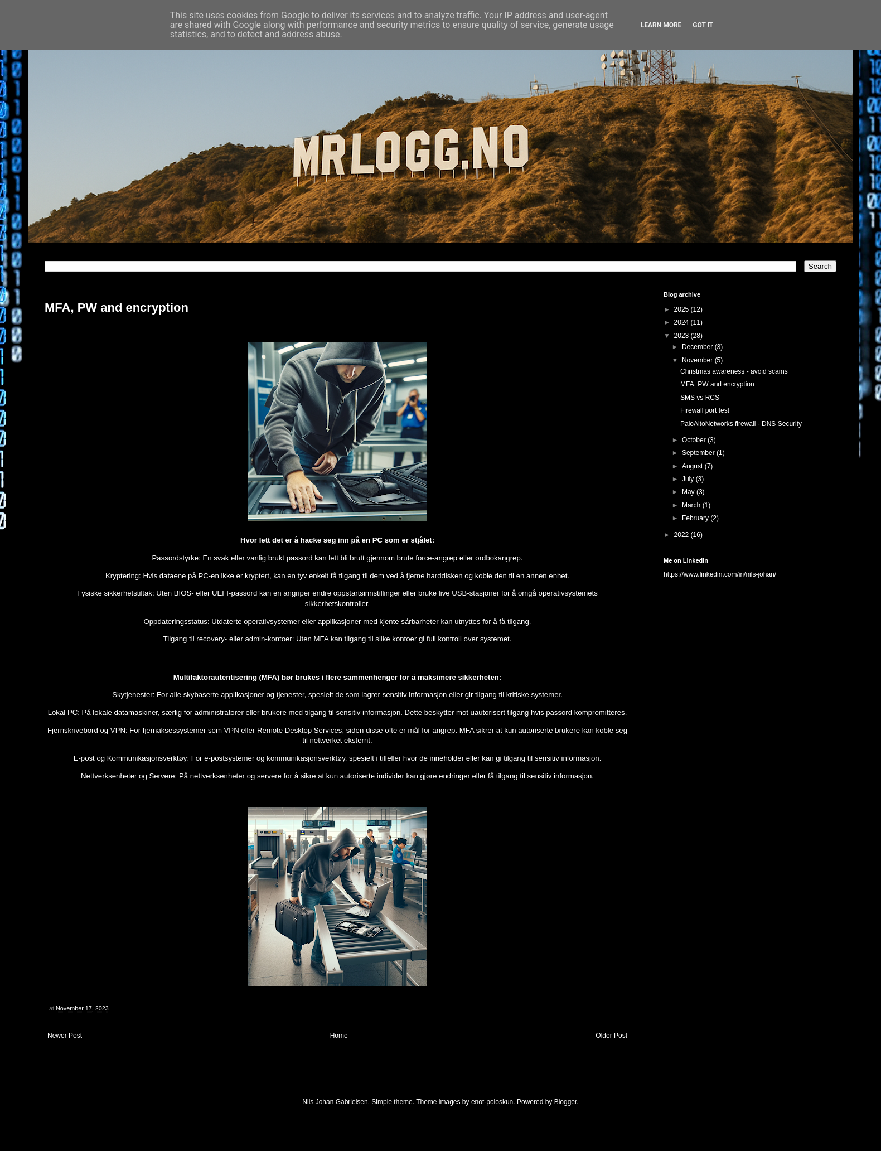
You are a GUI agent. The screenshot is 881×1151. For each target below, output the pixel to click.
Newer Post (64, 1035)
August (693, 466)
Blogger (565, 1102)
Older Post (611, 1035)
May (689, 492)
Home (339, 1035)
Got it (703, 25)
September (699, 453)
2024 (682, 322)
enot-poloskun (492, 1102)
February (696, 518)
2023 (682, 336)
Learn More (661, 25)
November (698, 360)
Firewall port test (704, 410)
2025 (682, 309)
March (692, 505)
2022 (682, 535)
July (689, 479)
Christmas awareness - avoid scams (734, 371)
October (695, 440)
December (698, 347)
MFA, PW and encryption (717, 384)
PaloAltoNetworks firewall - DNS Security (741, 424)
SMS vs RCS (699, 398)
